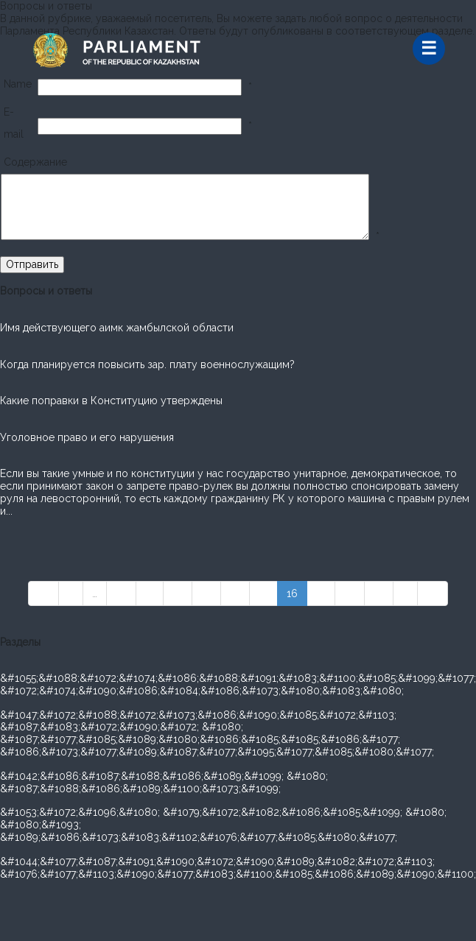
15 (263, 593)
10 (121, 593)
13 (206, 593)
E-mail (14, 123)
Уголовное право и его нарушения (87, 437)
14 (235, 593)
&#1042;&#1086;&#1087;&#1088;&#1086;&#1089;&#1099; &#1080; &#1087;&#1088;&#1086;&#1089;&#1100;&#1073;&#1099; (164, 782)
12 (177, 593)
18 (349, 593)
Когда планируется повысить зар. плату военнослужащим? (147, 364)
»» (432, 593)
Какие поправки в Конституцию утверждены (111, 400)
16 (292, 593)
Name (18, 84)
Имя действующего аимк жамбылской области (117, 328)
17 (321, 593)
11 (149, 593)
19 (379, 593)
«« (43, 593)
